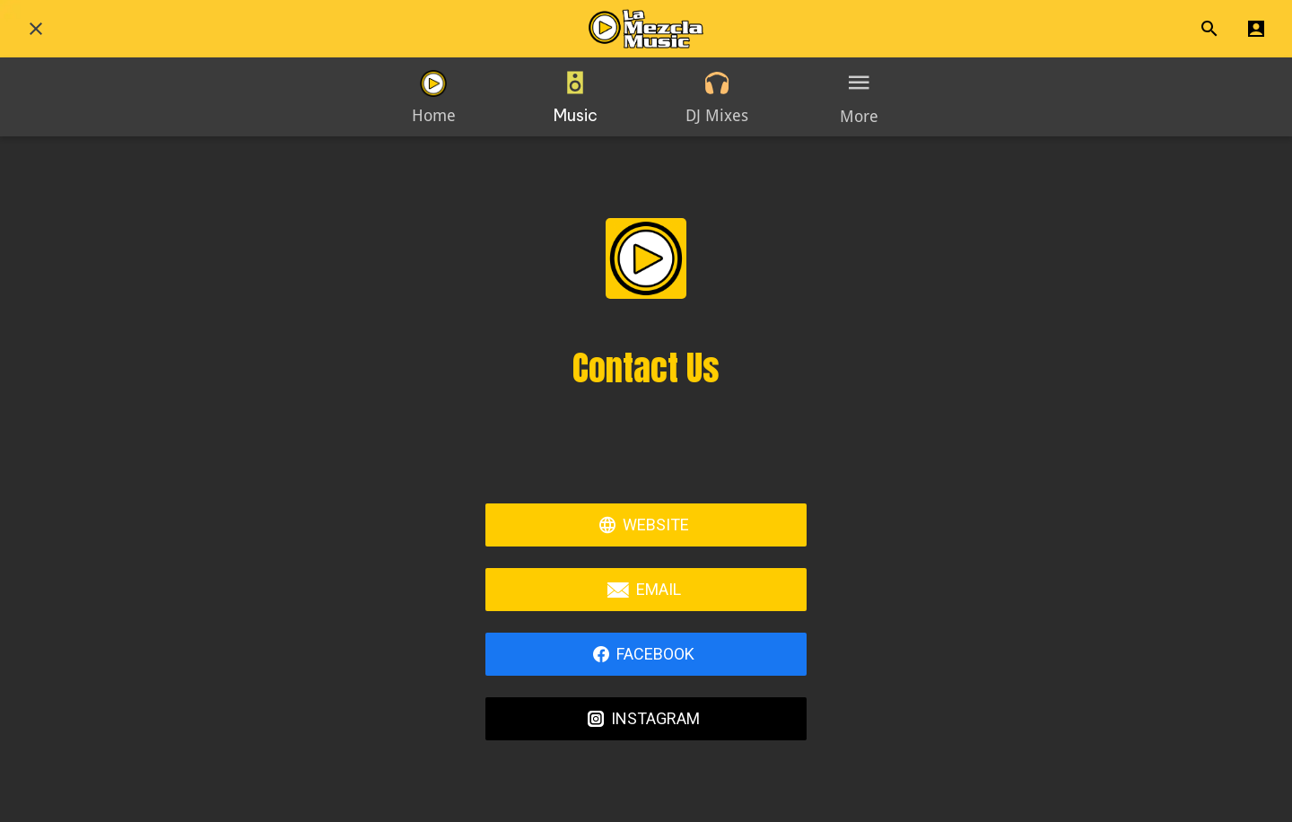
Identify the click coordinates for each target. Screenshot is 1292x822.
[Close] (36, 28)
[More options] (859, 97)
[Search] (1209, 28)
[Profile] (1256, 28)
